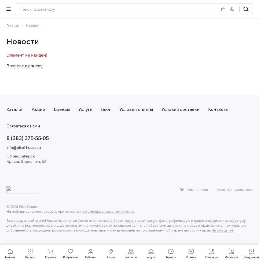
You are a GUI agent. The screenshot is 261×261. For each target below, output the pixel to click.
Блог (106, 109)
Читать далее (222, 230)
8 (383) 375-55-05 (27, 138)
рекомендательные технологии (108, 211)
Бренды (62, 109)
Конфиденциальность (234, 190)
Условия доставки (180, 109)
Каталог (14, 109)
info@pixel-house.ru (23, 147)
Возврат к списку (24, 65)
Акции (38, 109)
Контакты (218, 109)
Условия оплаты (136, 109)
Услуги (85, 109)
